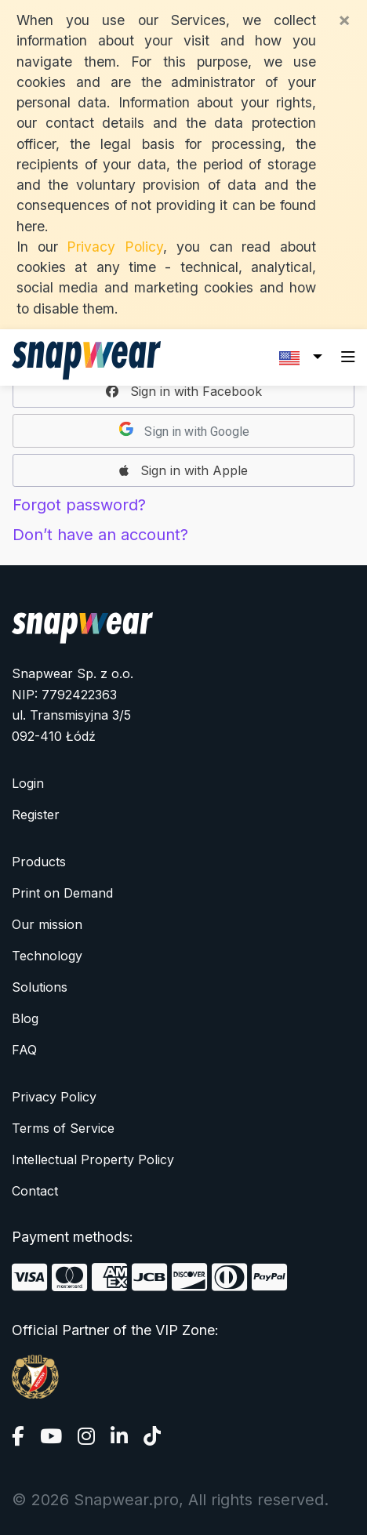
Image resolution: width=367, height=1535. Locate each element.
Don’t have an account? (100, 534)
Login (28, 783)
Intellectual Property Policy (93, 1159)
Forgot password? (79, 504)
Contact (35, 1191)
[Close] (344, 19)
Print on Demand (62, 893)
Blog (25, 1018)
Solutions (39, 987)
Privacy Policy (115, 246)
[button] (183, 391)
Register (36, 814)
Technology (47, 955)
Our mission (47, 924)
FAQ (24, 1050)
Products (39, 861)
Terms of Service (63, 1128)
